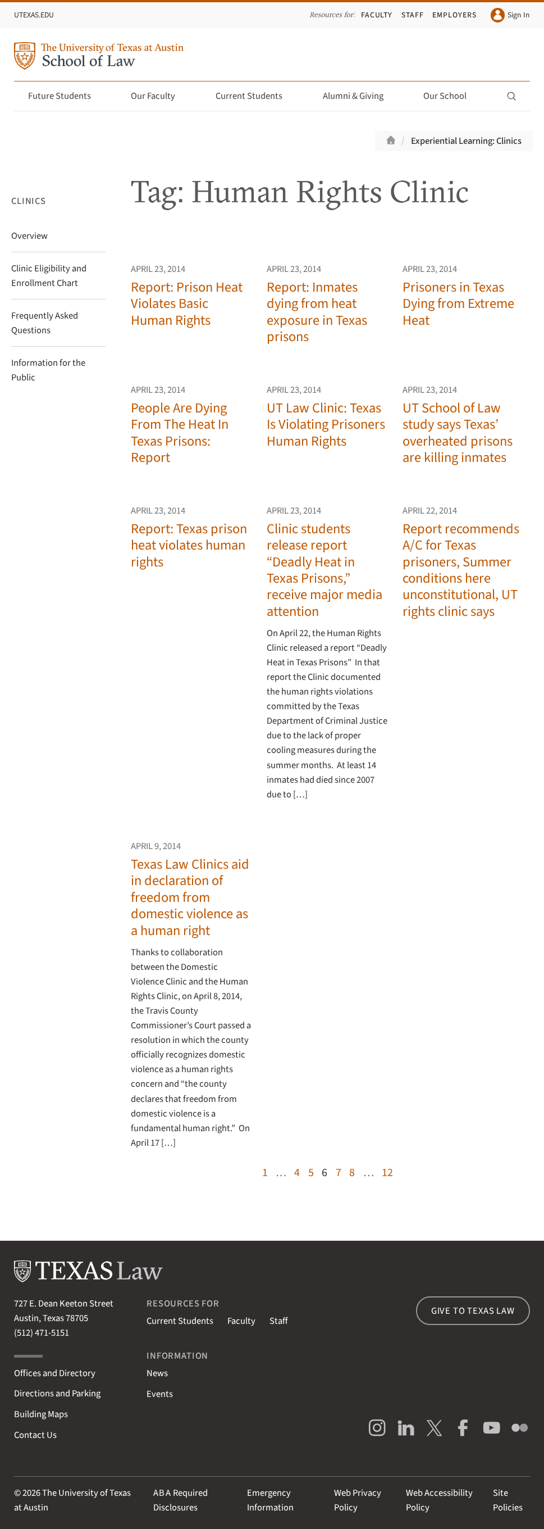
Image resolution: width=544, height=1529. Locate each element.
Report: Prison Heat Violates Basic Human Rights (187, 304)
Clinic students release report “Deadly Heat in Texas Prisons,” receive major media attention (324, 570)
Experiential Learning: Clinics (466, 141)
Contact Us (35, 1435)
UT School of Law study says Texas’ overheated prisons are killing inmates (458, 433)
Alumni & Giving (359, 96)
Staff (412, 15)
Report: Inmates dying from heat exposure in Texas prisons (317, 312)
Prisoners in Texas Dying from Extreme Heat (458, 304)
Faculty (377, 15)
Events (160, 1394)
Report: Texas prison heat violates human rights (189, 545)
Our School (451, 96)
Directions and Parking (57, 1393)
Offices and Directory (54, 1373)
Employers (454, 15)
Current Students (255, 96)
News (157, 1373)
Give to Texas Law (473, 1311)
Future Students (66, 96)
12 (387, 1172)
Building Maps (41, 1414)
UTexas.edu (34, 15)
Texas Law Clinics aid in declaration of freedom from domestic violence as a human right (190, 898)
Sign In (510, 15)
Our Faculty (159, 96)
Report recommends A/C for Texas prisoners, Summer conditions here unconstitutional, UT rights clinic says (461, 570)
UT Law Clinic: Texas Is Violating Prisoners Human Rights (326, 424)
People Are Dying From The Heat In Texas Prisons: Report (179, 433)
